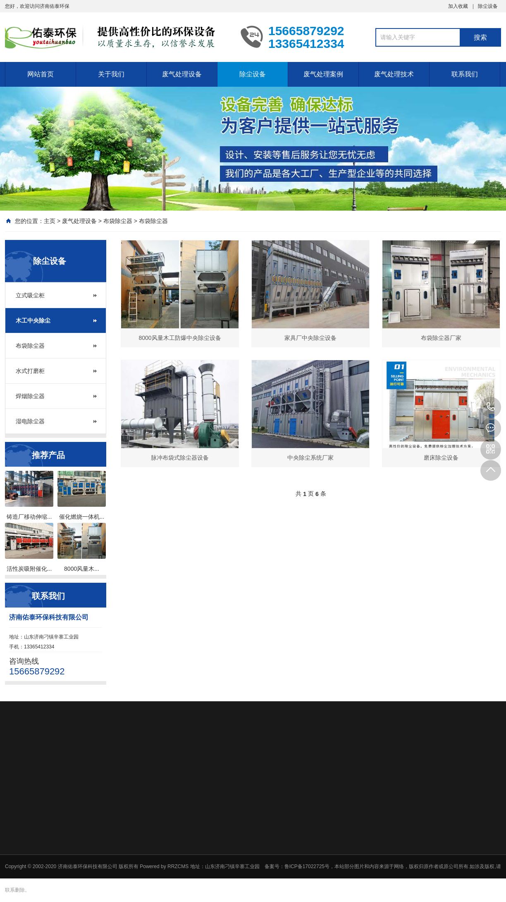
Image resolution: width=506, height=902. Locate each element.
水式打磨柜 (30, 371)
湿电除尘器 (30, 421)
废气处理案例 (323, 74)
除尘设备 (488, 6)
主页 (49, 221)
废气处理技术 (394, 74)
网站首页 (40, 74)
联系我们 (464, 74)
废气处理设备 (182, 74)
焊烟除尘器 (30, 396)
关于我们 (111, 74)
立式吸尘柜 (30, 295)
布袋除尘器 (117, 221)
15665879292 (490, 407)
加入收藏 (458, 6)
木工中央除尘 (33, 320)
